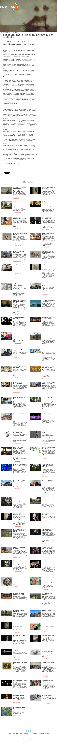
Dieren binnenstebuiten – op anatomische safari (48, 561)
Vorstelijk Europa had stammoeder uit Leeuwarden (19, 695)
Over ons (20, 733)
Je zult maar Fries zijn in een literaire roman (19, 318)
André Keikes (46, 294)
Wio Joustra (17, 601)
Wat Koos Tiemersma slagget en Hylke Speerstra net (49, 578)
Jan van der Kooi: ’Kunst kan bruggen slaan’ (19, 548)
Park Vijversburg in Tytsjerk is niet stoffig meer (48, 448)
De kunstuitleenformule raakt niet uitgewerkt (48, 498)
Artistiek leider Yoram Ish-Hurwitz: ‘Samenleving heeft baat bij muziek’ (48, 465)
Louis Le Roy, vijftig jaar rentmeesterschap (47, 398)
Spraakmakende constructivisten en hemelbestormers (46, 266)
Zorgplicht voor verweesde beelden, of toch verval (47, 333)
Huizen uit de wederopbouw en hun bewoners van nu (19, 398)
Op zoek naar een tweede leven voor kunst (18, 265)
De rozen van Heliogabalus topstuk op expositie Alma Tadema (19, 415)
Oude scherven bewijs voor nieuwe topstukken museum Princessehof (48, 252)
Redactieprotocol (41, 733)
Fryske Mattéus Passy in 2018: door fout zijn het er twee (48, 318)
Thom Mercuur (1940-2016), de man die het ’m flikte (48, 481)
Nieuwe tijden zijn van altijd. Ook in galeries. (48, 623)
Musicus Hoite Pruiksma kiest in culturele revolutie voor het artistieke (20, 301)
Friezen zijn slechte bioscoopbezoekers (17, 383)
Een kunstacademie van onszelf (20, 680)
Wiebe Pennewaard (47, 703)
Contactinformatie (34, 733)
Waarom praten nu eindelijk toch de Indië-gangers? (48, 695)
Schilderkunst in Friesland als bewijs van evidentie (19, 188)
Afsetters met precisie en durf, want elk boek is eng (19, 367)
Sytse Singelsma (18, 715)
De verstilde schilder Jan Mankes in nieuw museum (18, 594)
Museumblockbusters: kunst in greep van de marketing (48, 367)
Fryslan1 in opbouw (15, 733)
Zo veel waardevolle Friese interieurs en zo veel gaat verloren (19, 530)
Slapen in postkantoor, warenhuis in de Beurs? (18, 448)
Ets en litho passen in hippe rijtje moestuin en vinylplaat (47, 284)
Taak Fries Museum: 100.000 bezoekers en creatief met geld (19, 481)
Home (10, 733)
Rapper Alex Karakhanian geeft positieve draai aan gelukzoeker (20, 465)
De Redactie (17, 357)
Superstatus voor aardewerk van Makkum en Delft (19, 578)
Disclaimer (47, 733)
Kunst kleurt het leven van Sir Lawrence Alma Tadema (48, 530)
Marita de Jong (18, 212)
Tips (29, 733)
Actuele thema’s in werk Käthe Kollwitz (17, 432)
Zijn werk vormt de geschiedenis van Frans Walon (20, 218)
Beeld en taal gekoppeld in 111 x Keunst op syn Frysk (48, 301)
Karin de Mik (17, 557)
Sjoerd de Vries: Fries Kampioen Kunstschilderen (20, 514)
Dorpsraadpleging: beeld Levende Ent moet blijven (18, 333)
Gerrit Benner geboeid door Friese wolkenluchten (19, 708)
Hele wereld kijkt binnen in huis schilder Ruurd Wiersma (48, 383)
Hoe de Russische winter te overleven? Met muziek (47, 548)
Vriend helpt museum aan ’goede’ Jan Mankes (18, 623)
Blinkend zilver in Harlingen (48, 649)
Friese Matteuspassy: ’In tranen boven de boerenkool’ (48, 218)
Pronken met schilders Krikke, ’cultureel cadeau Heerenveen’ (19, 202)
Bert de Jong (17, 198)
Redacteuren (26, 733)
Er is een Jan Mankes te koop (48, 635)
